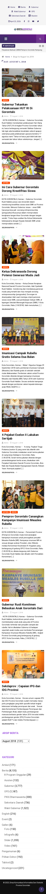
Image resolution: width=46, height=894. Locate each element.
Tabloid (6, 862)
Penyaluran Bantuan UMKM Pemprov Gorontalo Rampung (22, 50)
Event (5, 819)
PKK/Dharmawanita (14, 797)
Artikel (6, 183)
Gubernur (9, 785)
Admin (6, 116)
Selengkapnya (9, 143)
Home (7, 57)
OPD (6, 791)
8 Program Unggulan (15, 774)
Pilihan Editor (9, 856)
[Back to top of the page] (41, 889)
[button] (40, 46)
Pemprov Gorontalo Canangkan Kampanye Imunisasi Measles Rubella (22, 520)
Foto (7, 829)
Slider (7, 840)
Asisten (8, 780)
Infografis (9, 834)
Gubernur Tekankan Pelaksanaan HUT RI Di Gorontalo (17, 108)
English (6, 813)
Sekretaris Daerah (13, 802)
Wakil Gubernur (12, 808)
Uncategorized (10, 868)
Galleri (5, 824)
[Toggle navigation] (6, 38)
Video (7, 845)
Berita (5, 100)
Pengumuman (9, 851)
